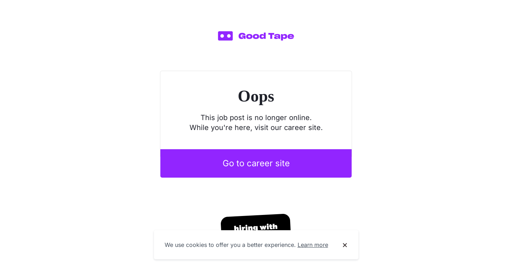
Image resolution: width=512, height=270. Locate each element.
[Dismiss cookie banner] (345, 245)
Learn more (313, 244)
